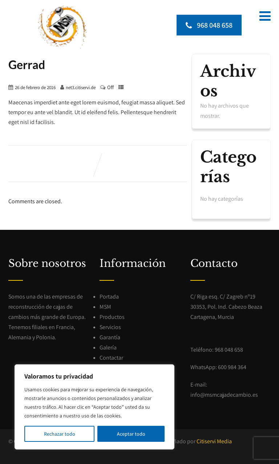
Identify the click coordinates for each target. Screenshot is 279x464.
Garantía (110, 337)
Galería (108, 347)
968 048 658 (209, 25)
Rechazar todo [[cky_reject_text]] (59, 434)
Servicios (110, 327)
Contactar (111, 357)
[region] (94, 406)
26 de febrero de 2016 (35, 87)
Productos (112, 317)
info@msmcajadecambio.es (224, 395)
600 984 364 (232, 367)
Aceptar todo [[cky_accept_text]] (131, 434)
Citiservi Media (214, 441)
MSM (105, 307)
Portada (109, 296)
